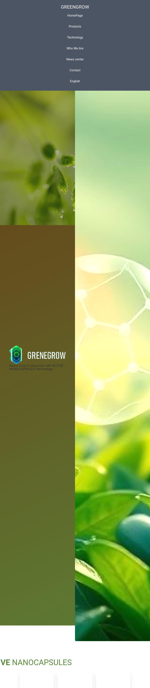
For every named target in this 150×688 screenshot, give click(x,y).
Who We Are (75, 48)
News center (75, 59)
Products (75, 26)
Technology (75, 37)
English (75, 81)
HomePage (75, 15)
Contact (75, 70)
